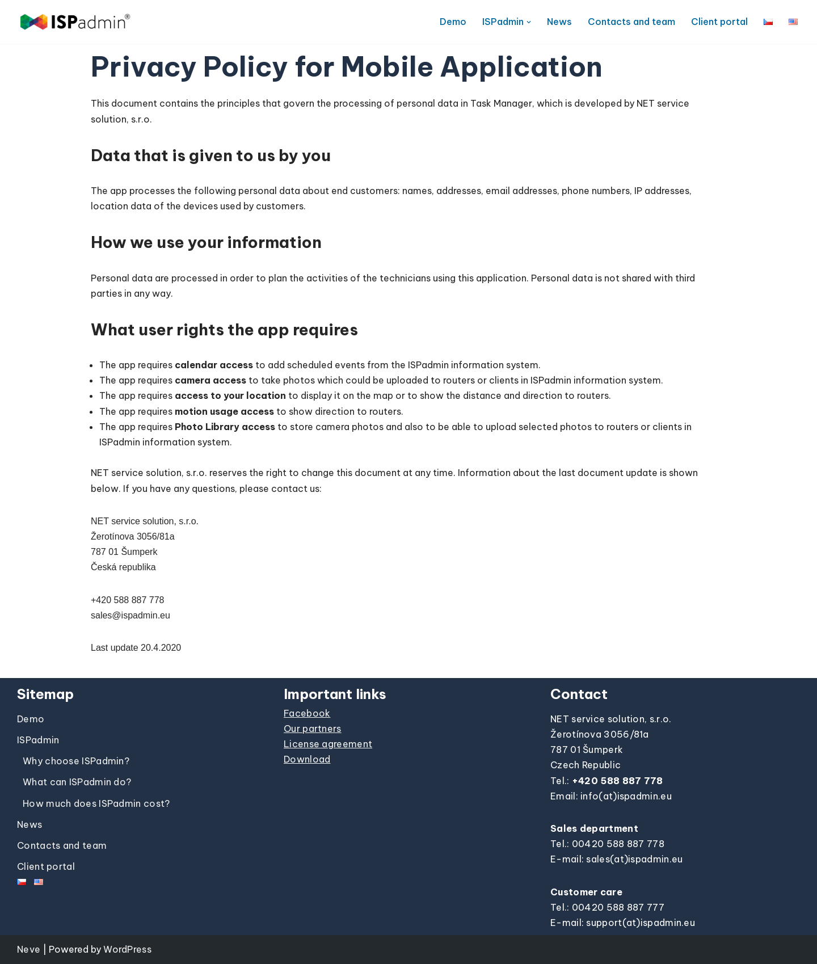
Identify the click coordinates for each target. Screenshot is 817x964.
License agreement (328, 744)
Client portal (719, 21)
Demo (453, 21)
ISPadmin (38, 740)
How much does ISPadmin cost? (96, 803)
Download (307, 759)
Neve (28, 949)
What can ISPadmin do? (77, 782)
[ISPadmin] (75, 21)
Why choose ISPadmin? (76, 761)
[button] (529, 22)
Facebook (307, 713)
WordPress (127, 949)
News (559, 21)
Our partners (313, 728)
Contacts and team (631, 21)
